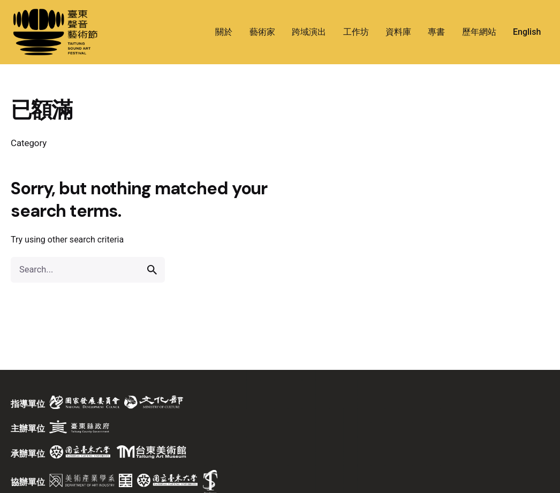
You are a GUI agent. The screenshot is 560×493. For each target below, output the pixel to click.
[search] (152, 270)
